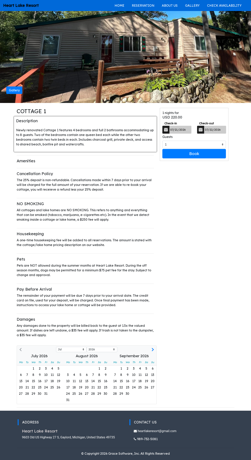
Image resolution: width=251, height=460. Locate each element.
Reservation (143, 5)
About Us (170, 5)
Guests (167, 137)
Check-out (206, 123)
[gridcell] (27, 387)
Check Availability (224, 5)
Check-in (170, 123)
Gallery (192, 5)
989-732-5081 (146, 439)
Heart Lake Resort (21, 5)
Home (119, 5)
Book (194, 153)
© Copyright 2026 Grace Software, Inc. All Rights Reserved (125, 453)
